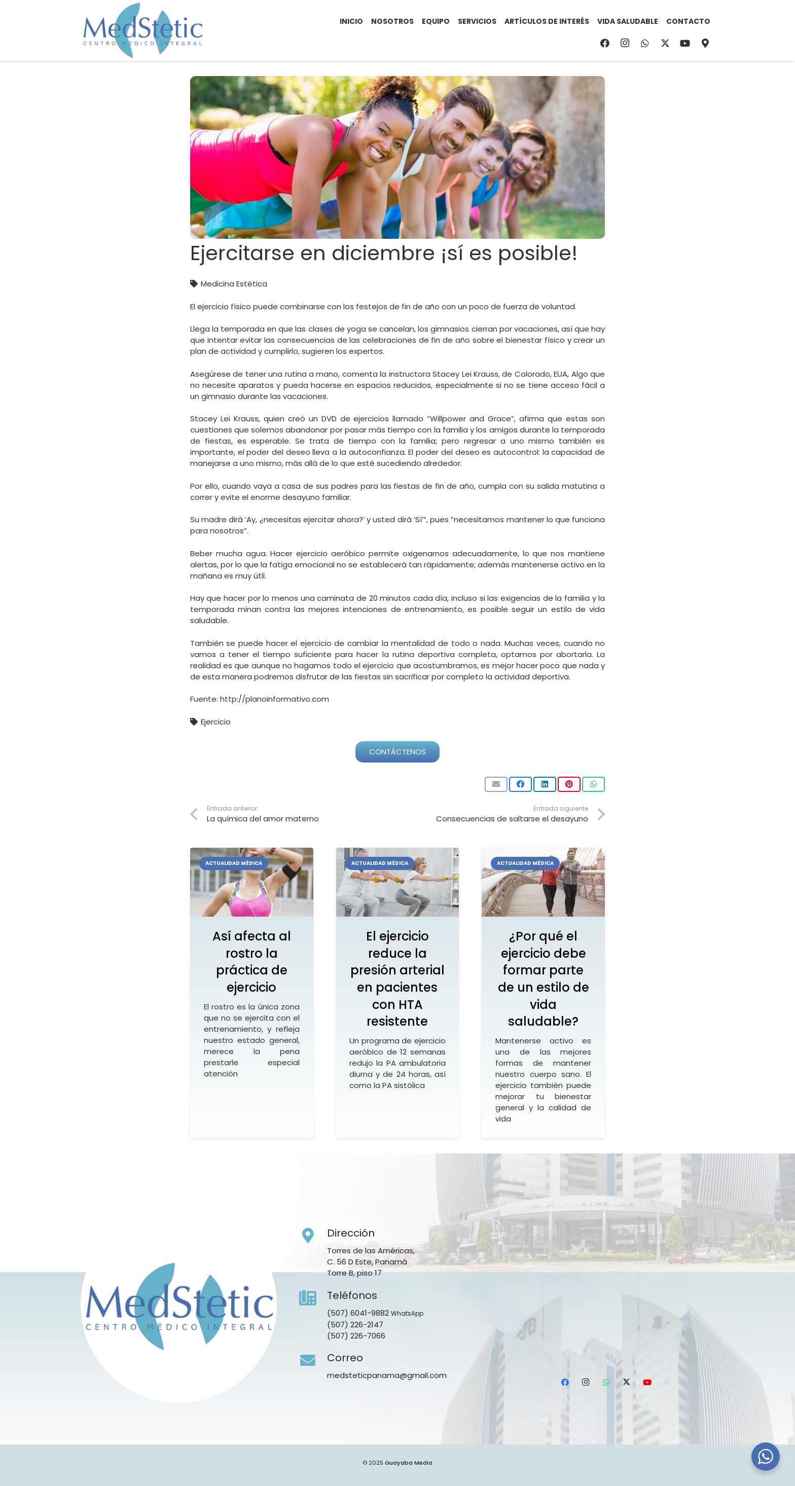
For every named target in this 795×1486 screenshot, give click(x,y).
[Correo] (313, 1361)
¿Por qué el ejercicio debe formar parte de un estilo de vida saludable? (543, 979)
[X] (665, 43)
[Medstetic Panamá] (142, 30)
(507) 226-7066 (356, 1335)
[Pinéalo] (569, 784)
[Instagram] (625, 43)
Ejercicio (216, 721)
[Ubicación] (705, 43)
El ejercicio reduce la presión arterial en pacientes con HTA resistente (397, 979)
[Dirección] (313, 1236)
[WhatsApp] (645, 43)
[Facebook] (605, 43)
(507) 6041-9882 (358, 1313)
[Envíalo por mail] (496, 784)
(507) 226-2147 (355, 1324)
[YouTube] (685, 43)
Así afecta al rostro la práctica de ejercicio (251, 962)
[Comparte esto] (520, 784)
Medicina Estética (234, 283)
